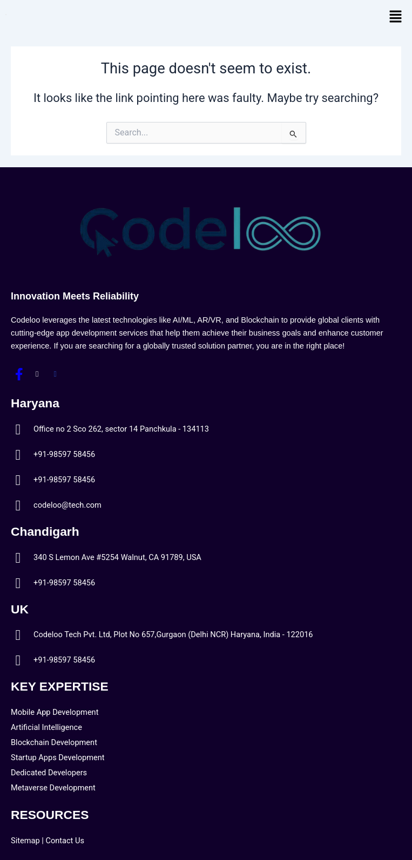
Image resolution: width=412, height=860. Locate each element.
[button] (396, 17)
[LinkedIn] (55, 374)
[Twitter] (37, 374)
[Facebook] (19, 374)
